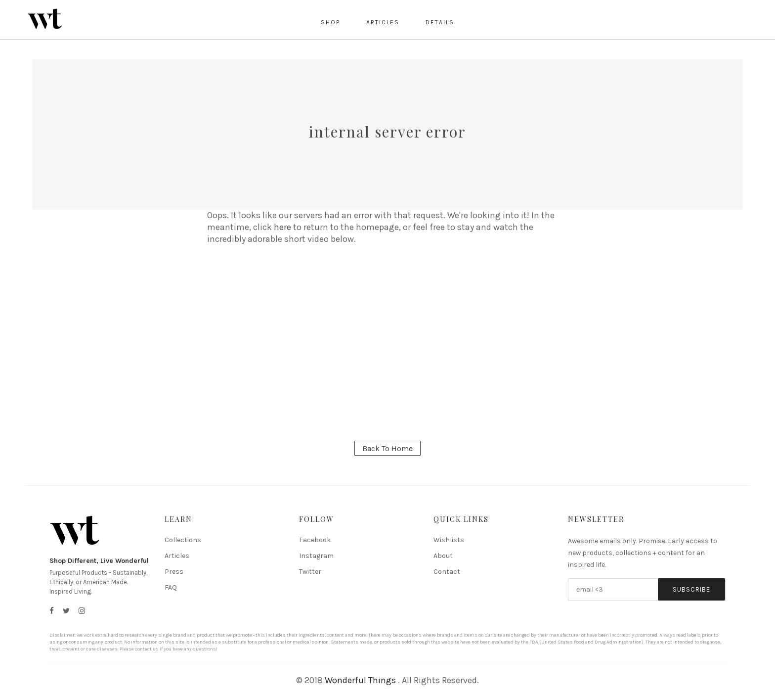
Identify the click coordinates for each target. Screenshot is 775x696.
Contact (446, 571)
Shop (330, 22)
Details (440, 22)
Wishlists (448, 540)
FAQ (171, 587)
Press (174, 571)
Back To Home (387, 448)
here (282, 227)
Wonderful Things (360, 680)
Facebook (315, 540)
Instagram (316, 556)
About (443, 556)
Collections (183, 540)
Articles (382, 22)
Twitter (310, 571)
